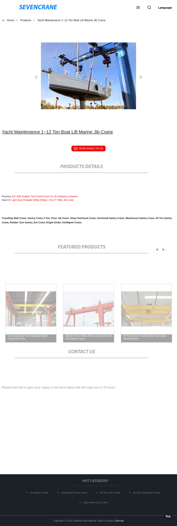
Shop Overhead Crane (83, 218)
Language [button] (165, 7)
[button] (138, 7)
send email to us (88, 148)
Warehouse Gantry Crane (140, 218)
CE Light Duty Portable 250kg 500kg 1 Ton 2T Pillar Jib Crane (40, 200)
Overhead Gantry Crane (110, 218)
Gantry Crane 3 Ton (38, 218)
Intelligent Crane (71, 222)
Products (25, 20)
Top (168, 515)
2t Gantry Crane (40, 492)
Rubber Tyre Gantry (21, 222)
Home (10, 20)
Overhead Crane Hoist (75, 492)
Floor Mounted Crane (96, 502)
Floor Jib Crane (60, 218)
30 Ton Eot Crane (111, 492)
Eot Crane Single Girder (47, 222)
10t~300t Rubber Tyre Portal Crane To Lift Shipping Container (45, 196)
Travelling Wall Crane (14, 218)
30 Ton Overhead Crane (147, 492)
